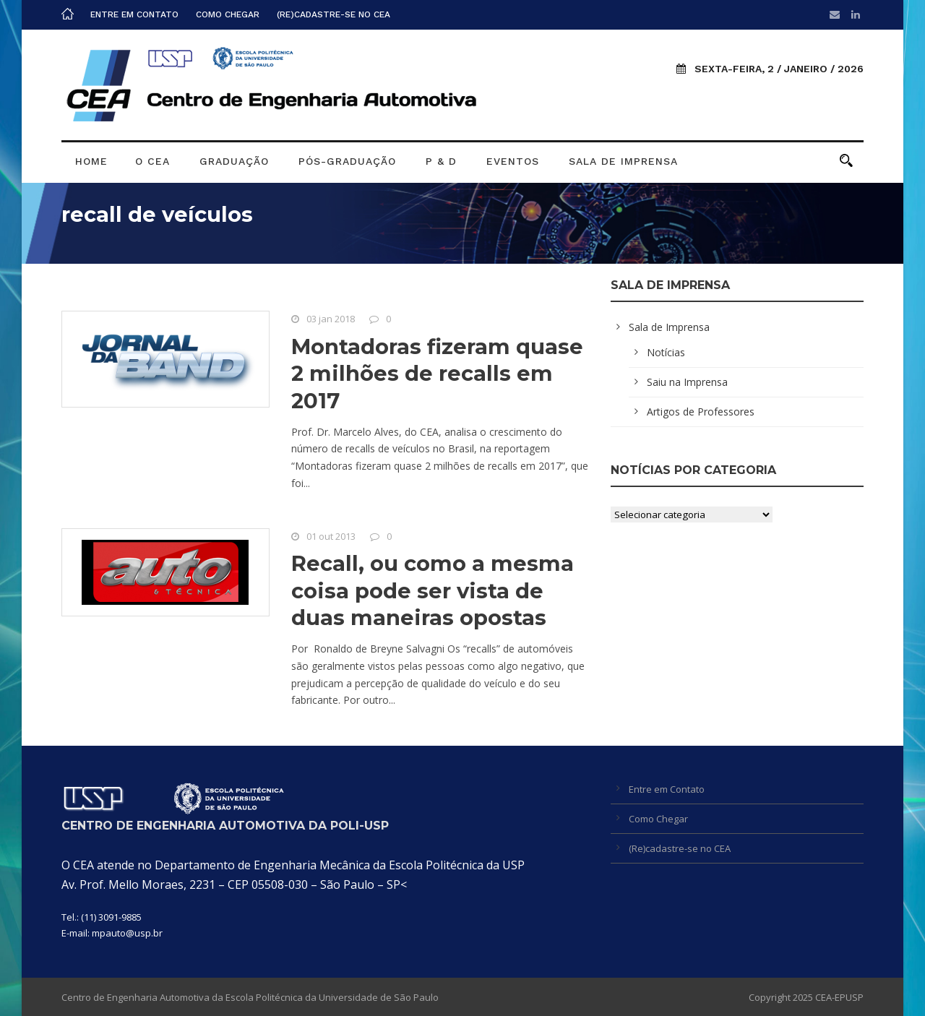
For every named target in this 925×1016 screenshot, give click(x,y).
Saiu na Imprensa (687, 382)
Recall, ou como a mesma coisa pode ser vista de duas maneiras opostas (432, 590)
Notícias (666, 352)
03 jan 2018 (330, 318)
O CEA (152, 161)
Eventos (512, 161)
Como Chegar (227, 14)
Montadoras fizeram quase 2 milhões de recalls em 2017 (437, 373)
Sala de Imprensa (623, 161)
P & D (441, 161)
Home (91, 161)
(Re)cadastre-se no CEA (333, 14)
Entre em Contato (134, 14)
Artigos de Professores (700, 411)
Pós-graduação (347, 161)
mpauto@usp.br (127, 932)
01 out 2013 (331, 536)
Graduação (234, 161)
